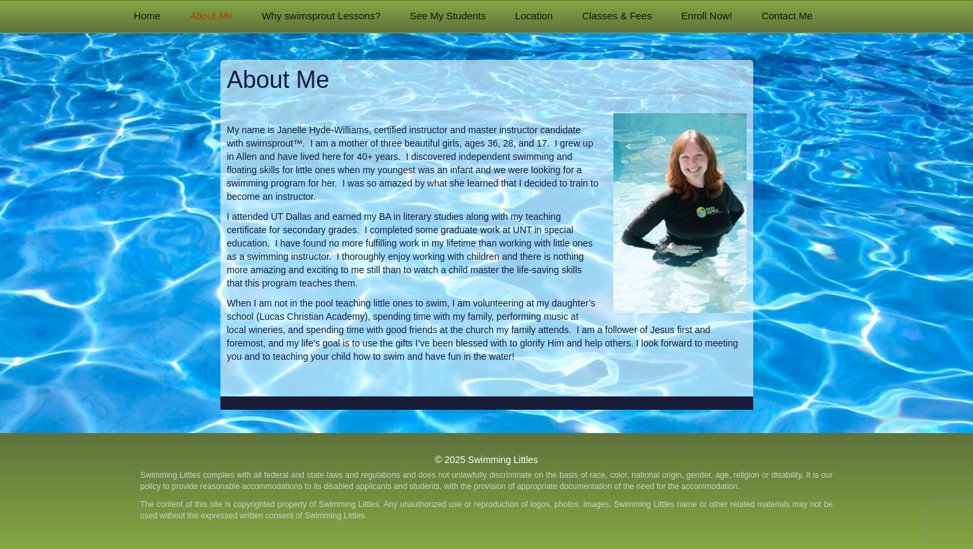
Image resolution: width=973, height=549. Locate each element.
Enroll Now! (707, 15)
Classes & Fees (617, 15)
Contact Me (786, 15)
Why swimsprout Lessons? (321, 15)
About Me (211, 15)
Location (534, 15)
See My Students (448, 15)
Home (147, 15)
